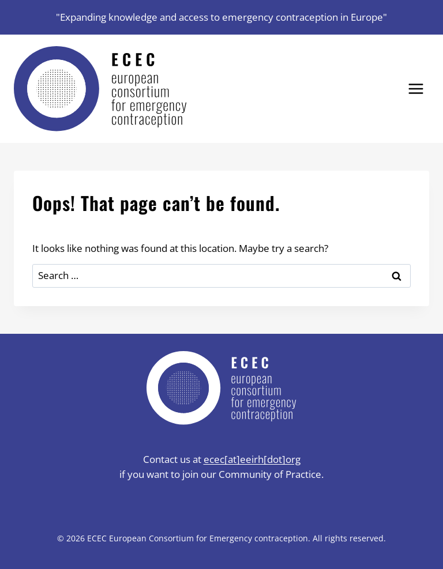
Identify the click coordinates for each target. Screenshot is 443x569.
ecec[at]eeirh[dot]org (252, 459)
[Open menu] (415, 88)
